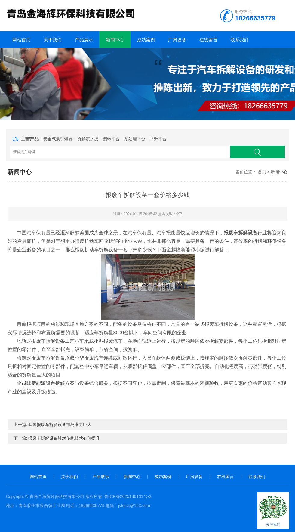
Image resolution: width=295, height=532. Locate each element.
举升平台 (158, 138)
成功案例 (146, 39)
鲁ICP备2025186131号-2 (127, 496)
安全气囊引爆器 (58, 138)
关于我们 (53, 39)
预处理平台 (134, 138)
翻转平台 (111, 138)
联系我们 (239, 39)
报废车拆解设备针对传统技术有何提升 (64, 438)
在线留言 (208, 39)
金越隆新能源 (31, 383)
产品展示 (84, 39)
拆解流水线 (87, 138)
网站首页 (21, 39)
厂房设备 (177, 39)
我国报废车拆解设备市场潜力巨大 (59, 424)
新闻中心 (115, 39)
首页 (262, 171)
